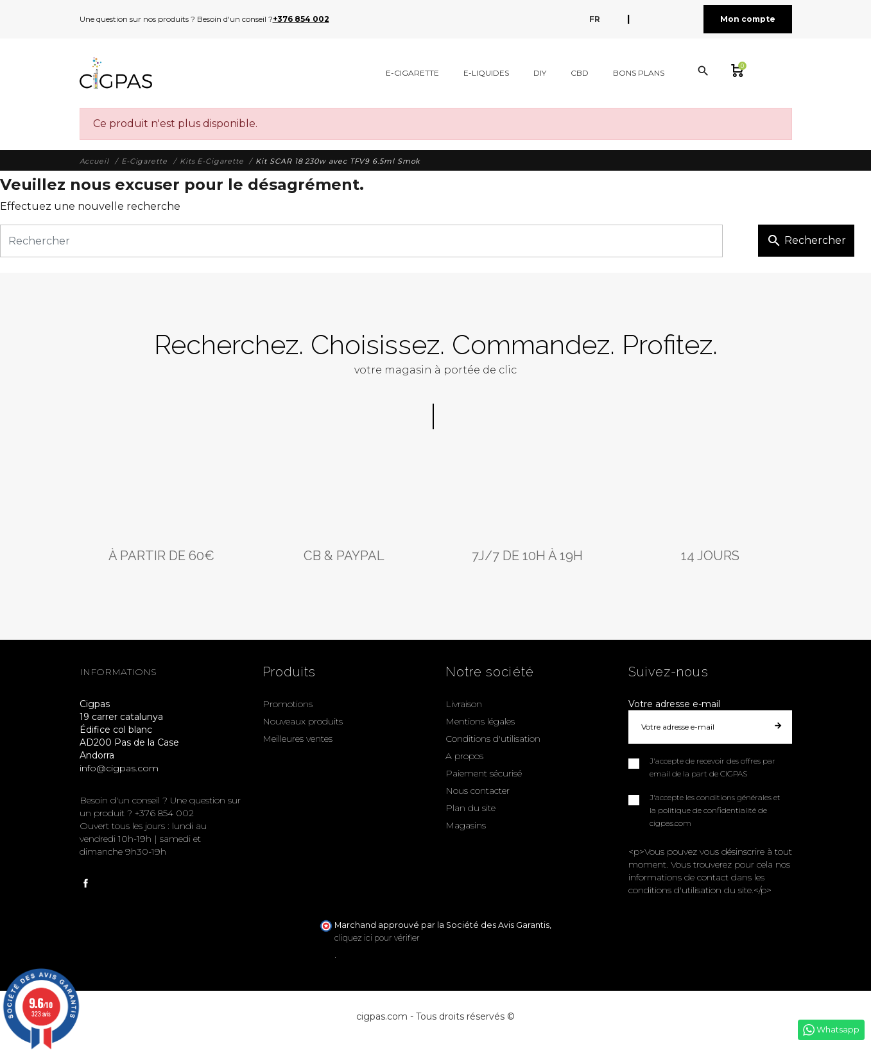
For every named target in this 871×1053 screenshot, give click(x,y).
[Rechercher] (361, 241)
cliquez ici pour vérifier (377, 938)
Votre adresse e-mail (674, 704)
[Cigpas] (116, 73)
